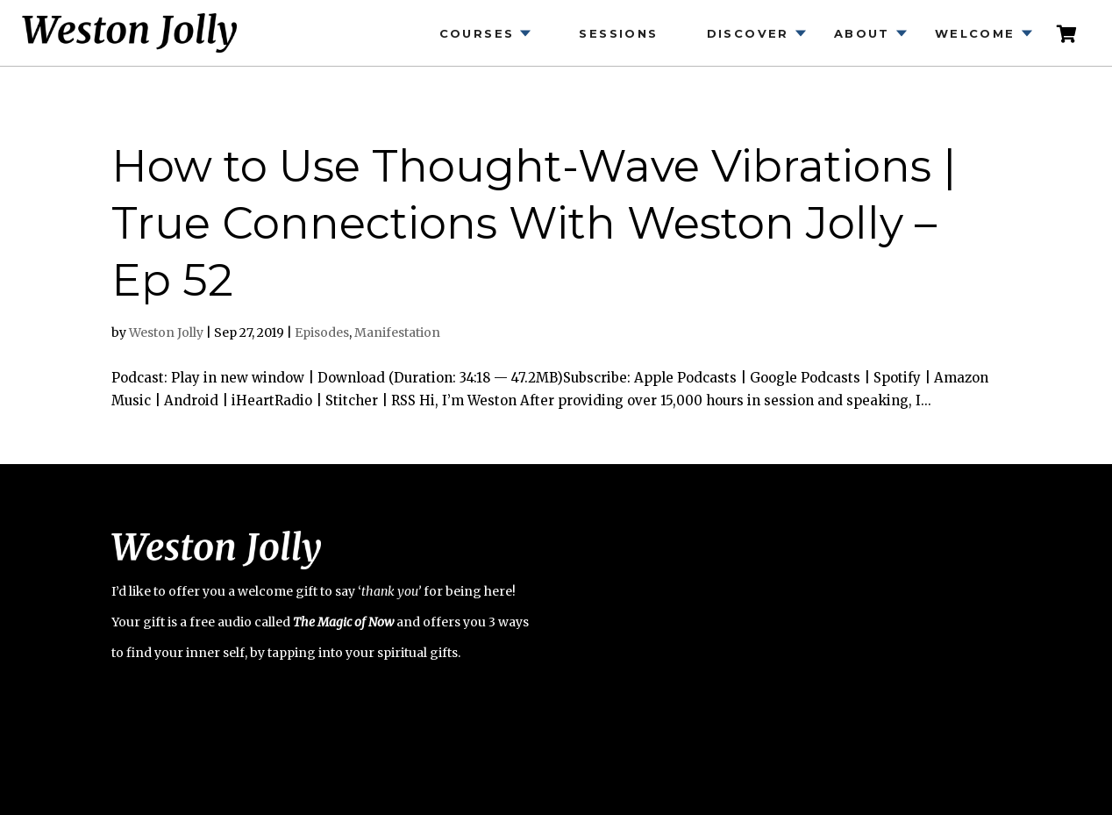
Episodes (322, 332)
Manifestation (397, 332)
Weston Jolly (166, 332)
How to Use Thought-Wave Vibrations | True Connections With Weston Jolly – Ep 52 (533, 223)
